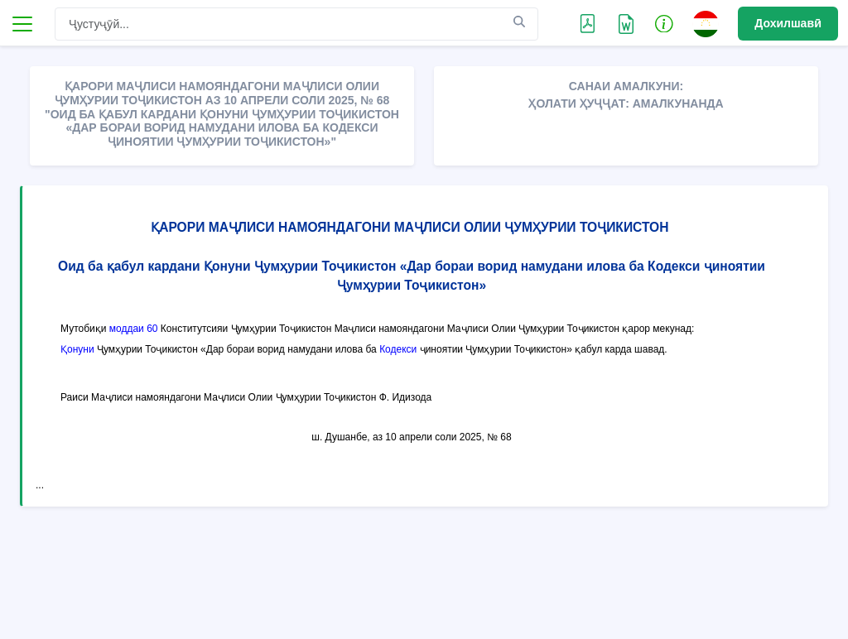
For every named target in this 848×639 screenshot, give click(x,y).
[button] (664, 23)
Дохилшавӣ (788, 23)
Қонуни (77, 349)
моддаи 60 (133, 328)
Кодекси (398, 349)
